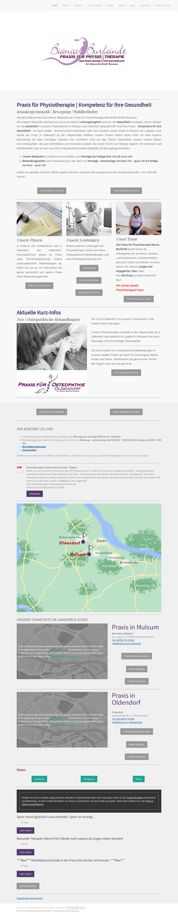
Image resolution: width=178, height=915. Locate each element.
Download (34, 493)
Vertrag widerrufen (75, 908)
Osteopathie (89, 268)
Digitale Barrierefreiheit (29, 898)
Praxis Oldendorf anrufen (126, 190)
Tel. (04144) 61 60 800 (123, 719)
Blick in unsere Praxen (39, 285)
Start (44, 5)
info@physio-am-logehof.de (126, 643)
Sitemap (59, 908)
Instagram (89, 779)
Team (55, 5)
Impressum (21, 908)
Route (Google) (136, 669)
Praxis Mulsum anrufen (51, 190)
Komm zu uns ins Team (139, 299)
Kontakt (134, 5)
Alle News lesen (28, 886)
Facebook (39, 779)
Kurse (99, 5)
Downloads (152, 5)
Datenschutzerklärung (63, 656)
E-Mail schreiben (137, 681)
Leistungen (84, 5)
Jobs (122, 5)
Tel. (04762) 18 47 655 (123, 640)
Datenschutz (33, 908)
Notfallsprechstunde (89, 292)
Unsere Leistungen (88, 280)
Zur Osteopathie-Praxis (126, 372)
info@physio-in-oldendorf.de (127, 722)
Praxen (67, 5)
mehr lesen (25, 830)
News (111, 5)
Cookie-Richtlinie (59, 649)
